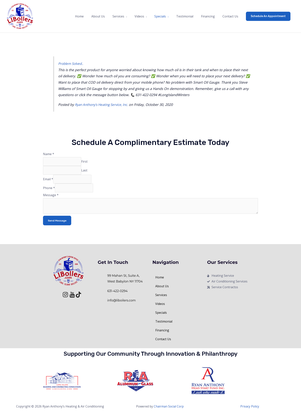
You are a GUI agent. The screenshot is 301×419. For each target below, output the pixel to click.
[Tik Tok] (77, 297)
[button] (268, 17)
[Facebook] (57, 297)
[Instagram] (64, 297)
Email (48, 182)
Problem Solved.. (71, 66)
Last (85, 173)
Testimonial (163, 326)
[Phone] (74, 191)
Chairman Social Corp (168, 411)
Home (159, 282)
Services (163, 300)
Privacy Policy (249, 411)
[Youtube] (70, 297)
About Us (162, 291)
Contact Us (163, 344)
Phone (49, 191)
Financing (162, 335)
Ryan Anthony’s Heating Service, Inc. (103, 107)
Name (48, 156)
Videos (162, 308)
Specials (163, 317)
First (85, 164)
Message (51, 199)
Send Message (57, 225)
